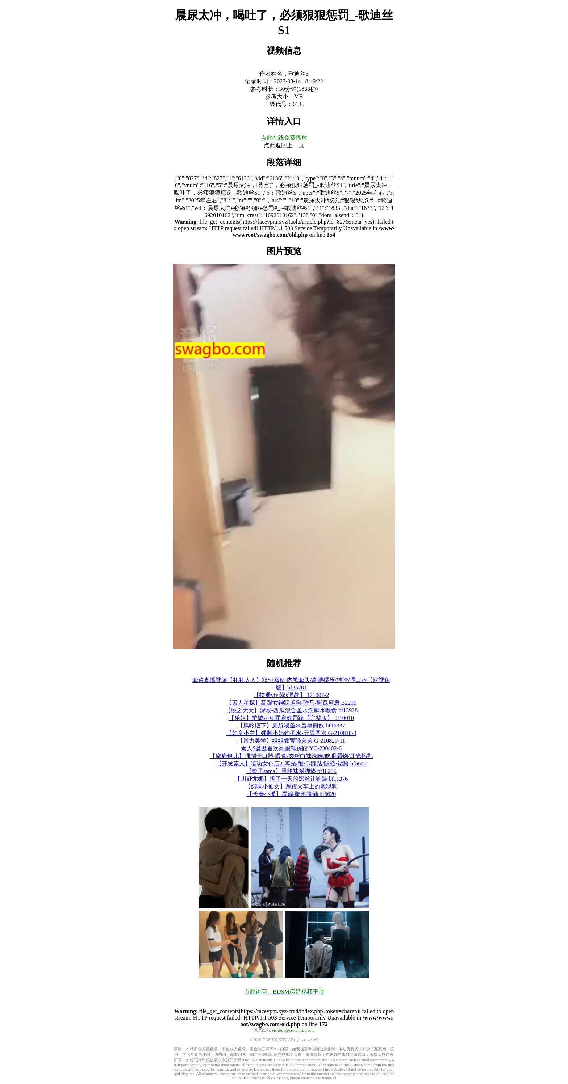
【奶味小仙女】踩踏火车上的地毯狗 (291, 786)
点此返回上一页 (284, 145)
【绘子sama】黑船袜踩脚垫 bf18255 (291, 771)
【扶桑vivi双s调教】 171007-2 (291, 695)
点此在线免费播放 (284, 138)
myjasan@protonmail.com (293, 1030)
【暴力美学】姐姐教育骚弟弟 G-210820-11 (291, 741)
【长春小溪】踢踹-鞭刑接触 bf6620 (291, 794)
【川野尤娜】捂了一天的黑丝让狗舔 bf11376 (291, 779)
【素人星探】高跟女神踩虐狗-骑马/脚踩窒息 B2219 (291, 703)
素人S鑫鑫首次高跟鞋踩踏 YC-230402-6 (291, 748)
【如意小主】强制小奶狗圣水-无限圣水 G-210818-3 (291, 733)
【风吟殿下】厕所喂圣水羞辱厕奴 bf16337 (291, 725)
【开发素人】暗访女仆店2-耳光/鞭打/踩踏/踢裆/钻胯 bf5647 (291, 763)
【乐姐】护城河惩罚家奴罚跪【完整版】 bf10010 (291, 718)
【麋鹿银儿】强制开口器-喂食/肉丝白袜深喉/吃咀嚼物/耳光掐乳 (291, 756)
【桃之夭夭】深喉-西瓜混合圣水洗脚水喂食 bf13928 (291, 710)
